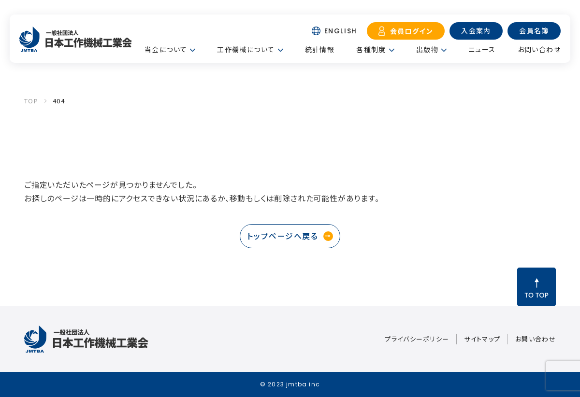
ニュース (482, 49)
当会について (166, 49)
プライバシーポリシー (417, 338)
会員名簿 (534, 30)
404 (59, 100)
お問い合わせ (539, 49)
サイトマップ (482, 338)
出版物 (427, 49)
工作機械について (246, 49)
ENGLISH (340, 31)
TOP (31, 100)
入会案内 (476, 30)
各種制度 (371, 49)
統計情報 (320, 49)
